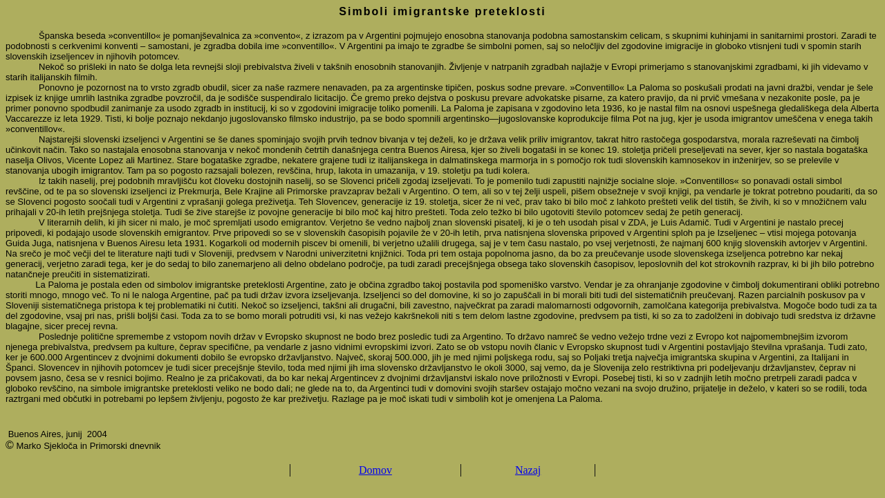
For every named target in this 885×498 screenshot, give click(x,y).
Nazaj (528, 470)
